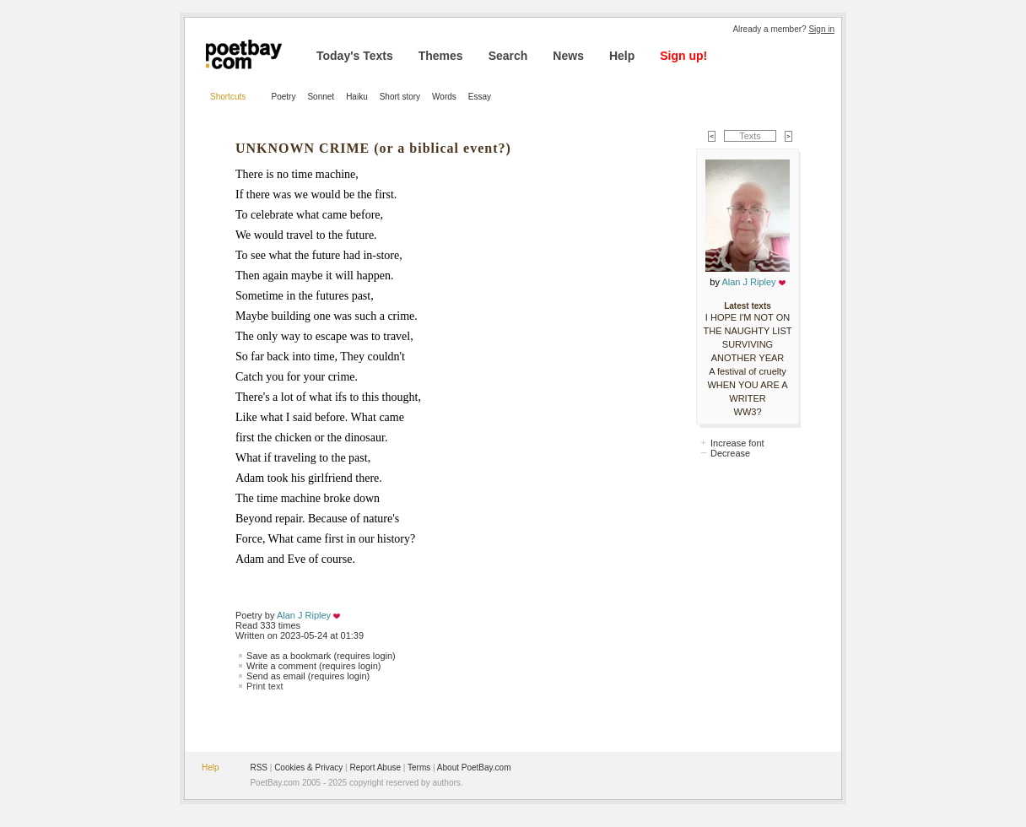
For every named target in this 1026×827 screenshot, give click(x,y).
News (568, 55)
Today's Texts (354, 55)
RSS (258, 767)
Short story (400, 96)
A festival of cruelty (747, 371)
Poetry (284, 96)
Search (508, 55)
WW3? (748, 412)
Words (444, 96)
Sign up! (683, 55)
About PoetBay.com (474, 767)
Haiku (357, 96)
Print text (264, 686)
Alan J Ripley (304, 615)
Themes (440, 55)
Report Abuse (375, 767)
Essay (479, 96)
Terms (419, 767)
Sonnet (320, 96)
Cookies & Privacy (308, 767)
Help (621, 55)
